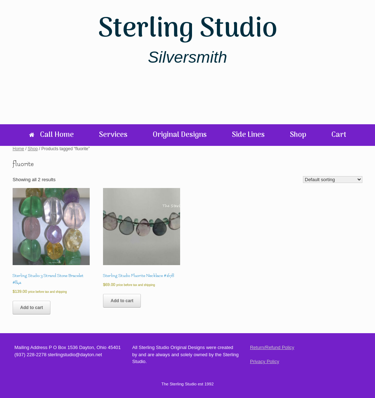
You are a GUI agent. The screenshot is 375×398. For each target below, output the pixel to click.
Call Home (51, 135)
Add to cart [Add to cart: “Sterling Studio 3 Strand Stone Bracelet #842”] (31, 307)
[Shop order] (332, 179)
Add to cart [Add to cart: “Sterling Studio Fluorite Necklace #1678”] (122, 300)
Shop (298, 135)
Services (113, 135)
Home (18, 148)
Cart (338, 135)
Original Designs (180, 135)
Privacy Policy (264, 361)
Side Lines (248, 135)
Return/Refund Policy (272, 347)
